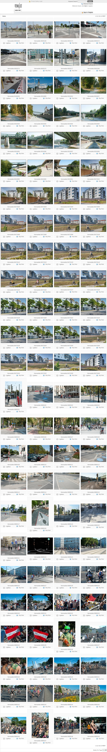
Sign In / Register (88, 12)
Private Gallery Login (36, 1)
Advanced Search (88, 4)
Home (4, 16)
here (85, 6)
